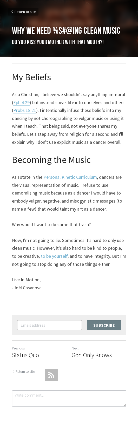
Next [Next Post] (75, 348)
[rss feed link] (51, 375)
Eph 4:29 (21, 102)
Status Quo (25, 355)
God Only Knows (92, 355)
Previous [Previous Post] (18, 348)
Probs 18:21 (24, 110)
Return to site (23, 11)
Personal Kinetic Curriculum (70, 177)
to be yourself (54, 256)
